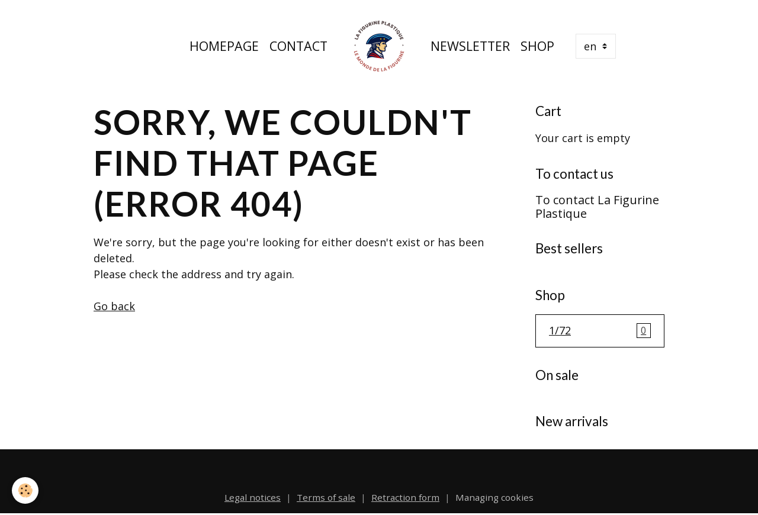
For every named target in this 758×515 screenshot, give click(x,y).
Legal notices (252, 497)
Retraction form (405, 497)
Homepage (224, 45)
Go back (114, 306)
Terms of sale (326, 497)
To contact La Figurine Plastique (597, 207)
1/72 (600, 331)
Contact (298, 45)
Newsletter (470, 45)
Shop (537, 45)
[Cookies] (25, 490)
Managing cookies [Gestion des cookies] (494, 497)
